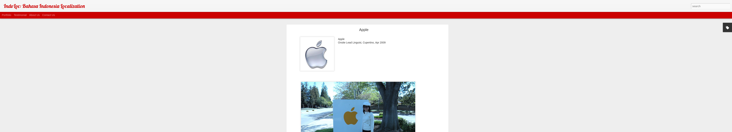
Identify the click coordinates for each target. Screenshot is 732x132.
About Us (34, 15)
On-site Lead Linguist (372, 56)
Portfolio (6, 15)
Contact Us (48, 15)
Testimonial (20, 15)
